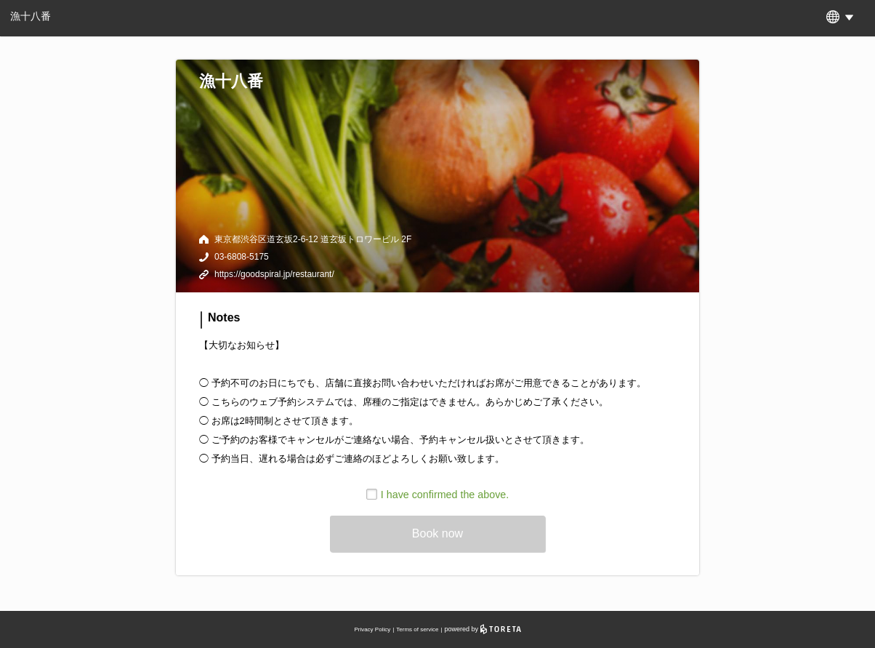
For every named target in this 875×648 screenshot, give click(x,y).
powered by (483, 629)
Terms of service (417, 629)
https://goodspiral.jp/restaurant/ (274, 274)
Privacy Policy (372, 629)
